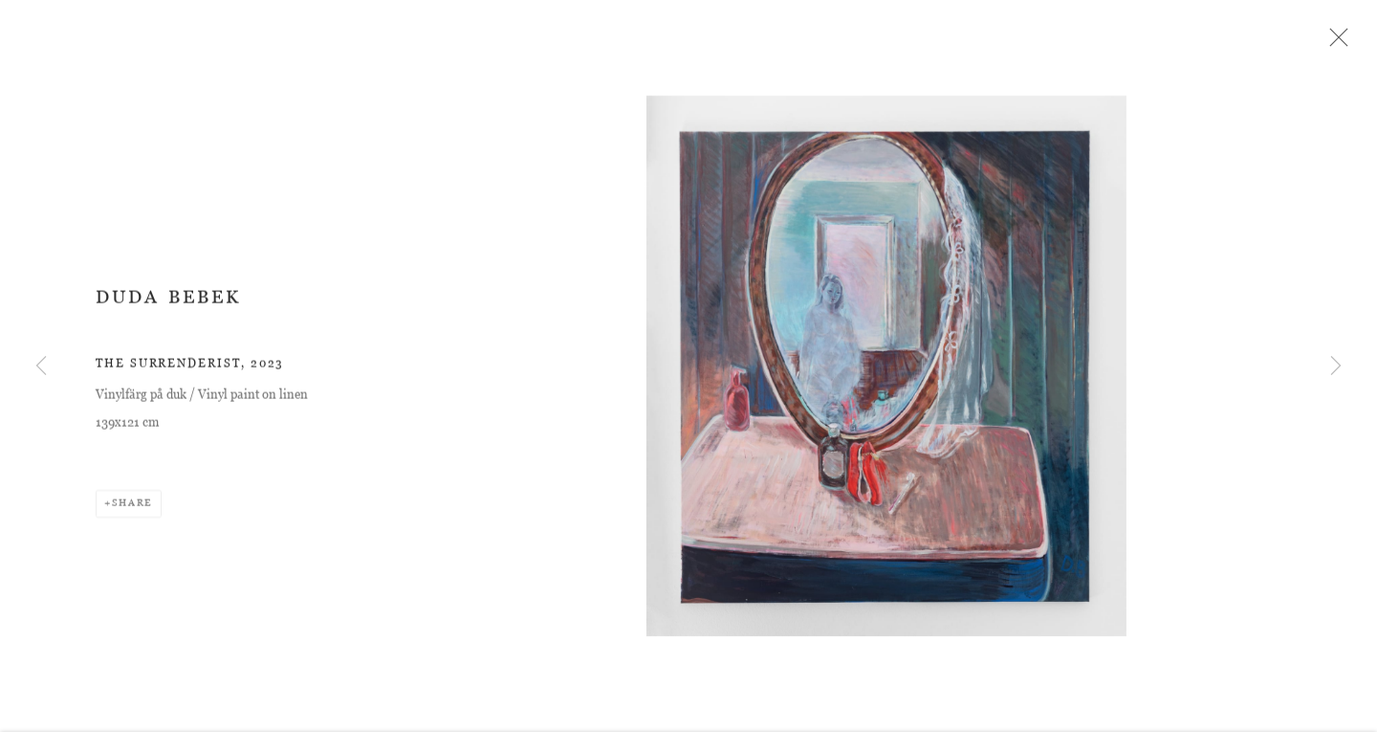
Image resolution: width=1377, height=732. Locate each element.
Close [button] (1336, 43)
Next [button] (1336, 366)
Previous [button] (41, 366)
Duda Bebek (168, 301)
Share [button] (132, 507)
